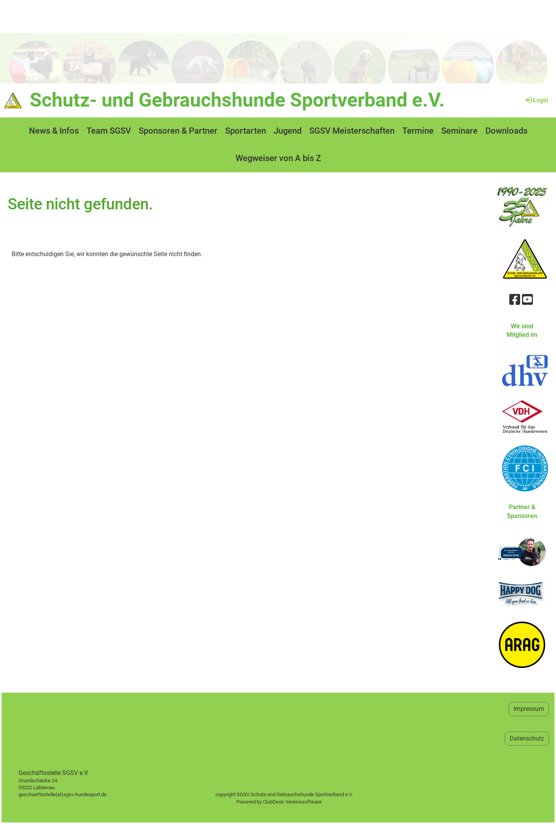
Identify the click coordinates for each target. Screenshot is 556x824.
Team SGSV (108, 131)
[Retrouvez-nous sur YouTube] (527, 299)
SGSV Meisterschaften (352, 131)
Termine (418, 131)
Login (536, 100)
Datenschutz (527, 738)
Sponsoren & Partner (178, 131)
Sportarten (245, 131)
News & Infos (54, 131)
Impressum (529, 708)
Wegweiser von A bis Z (278, 158)
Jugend (288, 131)
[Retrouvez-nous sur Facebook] (514, 299)
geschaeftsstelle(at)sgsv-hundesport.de (71, 794)
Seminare (459, 131)
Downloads (506, 131)
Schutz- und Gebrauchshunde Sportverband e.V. (237, 100)
